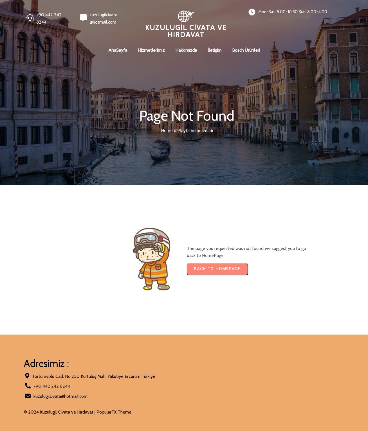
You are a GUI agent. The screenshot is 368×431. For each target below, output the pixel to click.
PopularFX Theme (114, 412)
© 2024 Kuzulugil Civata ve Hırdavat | (60, 412)
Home (167, 130)
